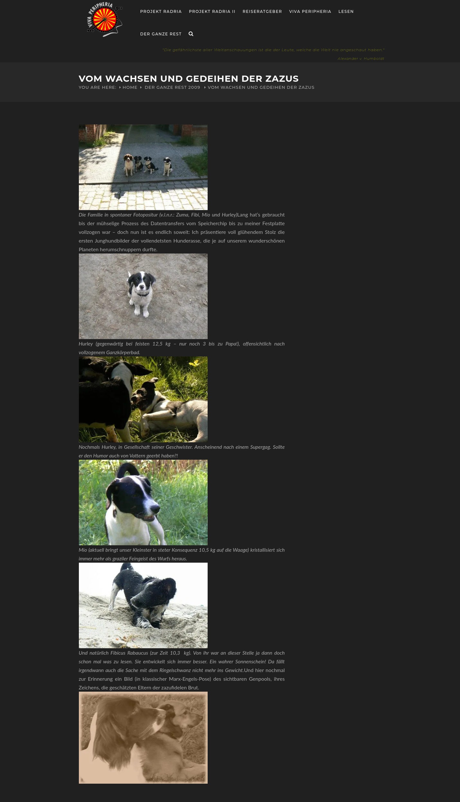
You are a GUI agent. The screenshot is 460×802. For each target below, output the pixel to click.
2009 (194, 87)
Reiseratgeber (262, 11)
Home (130, 87)
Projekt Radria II (212, 11)
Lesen (346, 11)
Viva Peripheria (310, 11)
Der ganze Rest (161, 34)
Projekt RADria (161, 11)
